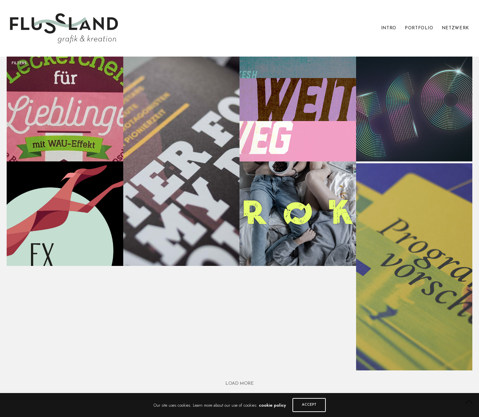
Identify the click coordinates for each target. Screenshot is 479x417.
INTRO (388, 28)
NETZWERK (455, 28)
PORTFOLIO (419, 28)
